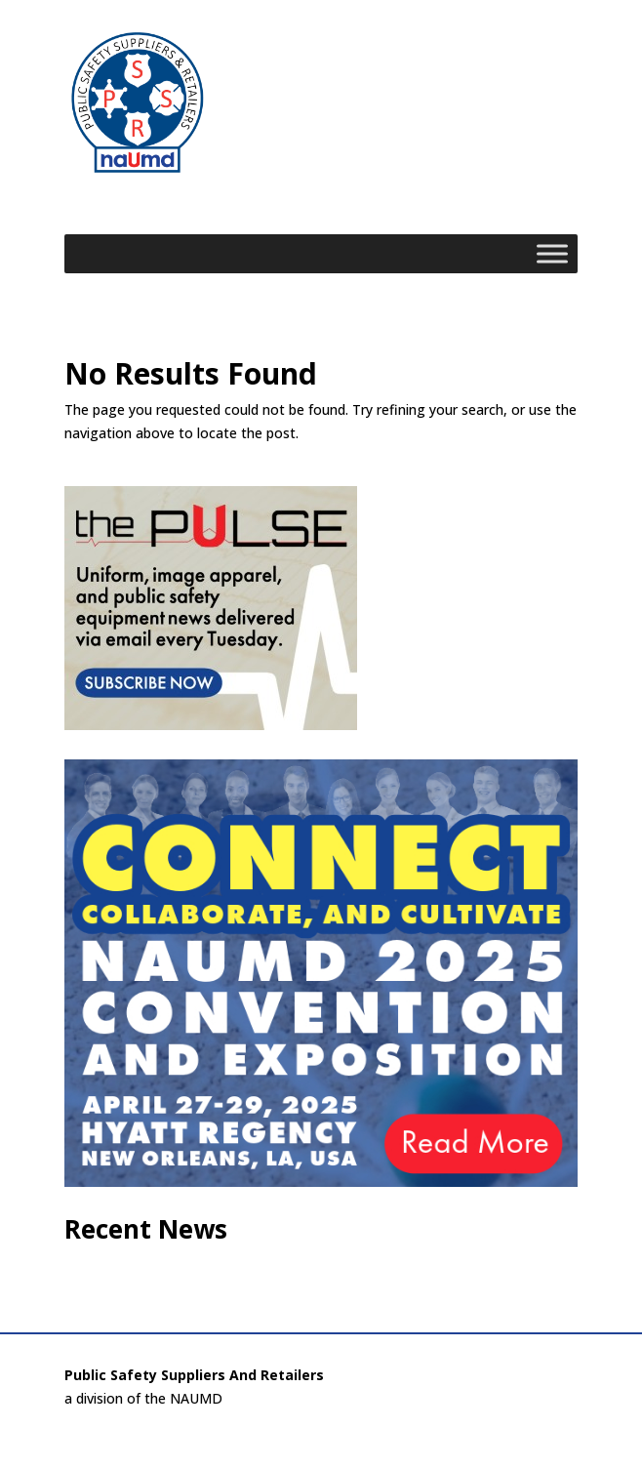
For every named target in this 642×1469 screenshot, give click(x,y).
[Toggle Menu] (552, 253)
